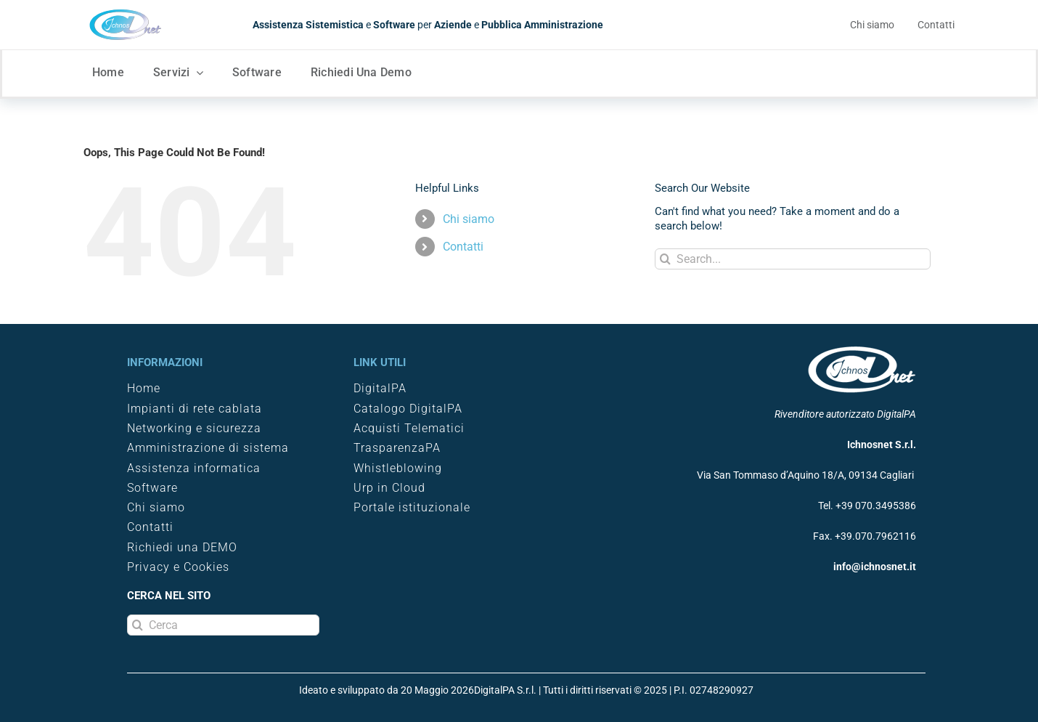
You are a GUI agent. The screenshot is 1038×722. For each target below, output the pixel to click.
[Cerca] (223, 625)
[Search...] (793, 258)
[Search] (665, 258)
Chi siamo (468, 219)
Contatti (463, 246)
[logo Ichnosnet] (125, 13)
